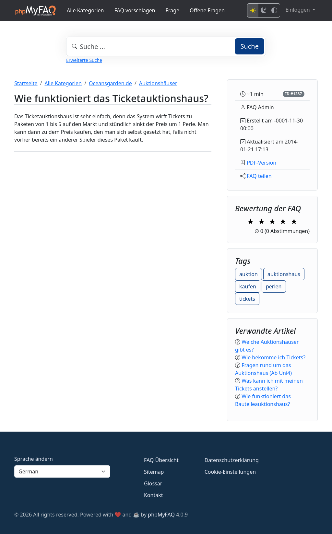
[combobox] (166, 46)
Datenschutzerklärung (232, 460)
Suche (249, 46)
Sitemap (154, 471)
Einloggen (298, 9)
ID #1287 (293, 94)
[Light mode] (252, 10)
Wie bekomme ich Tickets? (273, 357)
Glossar (153, 483)
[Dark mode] (263, 10)
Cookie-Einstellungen (230, 471)
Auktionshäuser (158, 83)
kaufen (247, 286)
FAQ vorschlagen (134, 10)
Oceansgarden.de (110, 83)
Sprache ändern (33, 458)
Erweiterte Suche (84, 60)
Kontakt (153, 495)
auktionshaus (283, 274)
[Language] (62, 471)
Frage (172, 10)
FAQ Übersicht (161, 460)
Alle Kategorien (85, 10)
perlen (274, 286)
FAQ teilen (259, 176)
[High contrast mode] (274, 10)
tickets (247, 298)
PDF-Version (261, 162)
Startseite (26, 83)
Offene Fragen (207, 10)
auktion (248, 274)
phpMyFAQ (161, 514)
